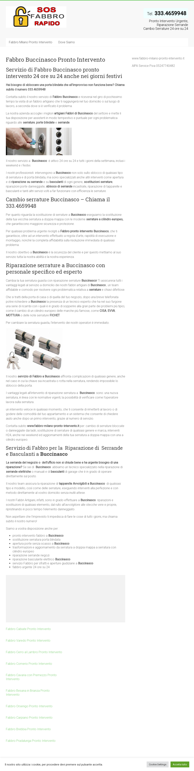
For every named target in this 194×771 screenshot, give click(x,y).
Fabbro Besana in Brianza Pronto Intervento (28, 692)
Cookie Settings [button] (157, 764)
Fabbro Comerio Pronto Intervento (29, 663)
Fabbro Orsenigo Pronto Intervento (29, 706)
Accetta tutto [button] (180, 764)
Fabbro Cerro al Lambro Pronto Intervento (34, 652)
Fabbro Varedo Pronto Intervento (28, 640)
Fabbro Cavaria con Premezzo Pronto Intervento (31, 677)
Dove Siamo (66, 42)
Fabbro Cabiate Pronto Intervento (28, 629)
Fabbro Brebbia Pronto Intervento (28, 729)
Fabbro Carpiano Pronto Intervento (29, 717)
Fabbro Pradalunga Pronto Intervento (31, 741)
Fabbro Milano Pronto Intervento (30, 42)
